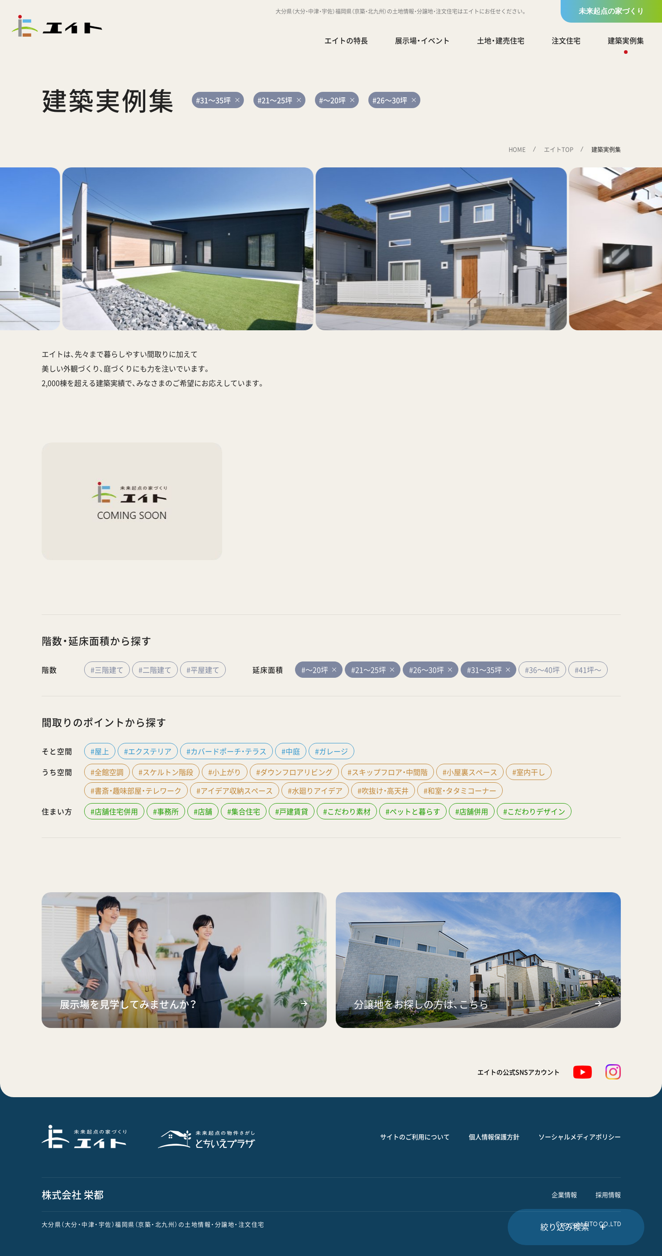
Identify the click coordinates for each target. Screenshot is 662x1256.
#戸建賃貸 (291, 811)
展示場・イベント (422, 40)
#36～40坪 (542, 669)
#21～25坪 (372, 669)
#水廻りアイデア (315, 790)
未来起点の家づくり (611, 11)
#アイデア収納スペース (234, 790)
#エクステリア (147, 751)
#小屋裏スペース (470, 771)
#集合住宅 (243, 811)
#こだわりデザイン (534, 811)
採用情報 (608, 1194)
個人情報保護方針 (494, 1136)
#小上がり (224, 771)
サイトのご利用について (415, 1136)
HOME (517, 149)
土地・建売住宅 (500, 40)
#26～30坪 (430, 669)
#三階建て (107, 669)
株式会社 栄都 (73, 1194)
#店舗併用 (471, 811)
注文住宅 (566, 40)
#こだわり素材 (347, 811)
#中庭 (290, 751)
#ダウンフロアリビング (294, 771)
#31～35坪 (488, 669)
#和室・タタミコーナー (460, 790)
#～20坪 (318, 669)
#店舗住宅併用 (114, 811)
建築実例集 (626, 40)
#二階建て (154, 669)
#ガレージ (331, 751)
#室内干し (528, 771)
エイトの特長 (346, 40)
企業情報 (564, 1194)
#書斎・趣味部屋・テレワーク (135, 790)
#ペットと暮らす (413, 811)
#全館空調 (107, 771)
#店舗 (203, 811)
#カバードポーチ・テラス (226, 751)
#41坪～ (588, 669)
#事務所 (166, 811)
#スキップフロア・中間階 (388, 771)
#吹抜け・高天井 (383, 790)
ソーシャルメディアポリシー (579, 1136)
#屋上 (99, 751)
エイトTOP (558, 149)
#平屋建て (202, 669)
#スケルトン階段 (165, 771)
